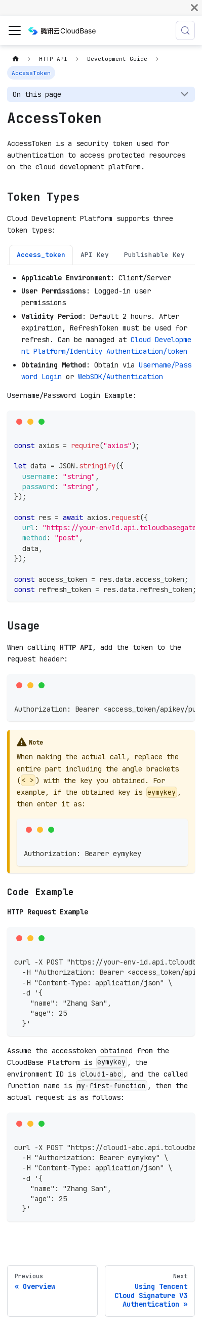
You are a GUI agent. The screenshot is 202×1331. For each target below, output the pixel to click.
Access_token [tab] (41, 254)
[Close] (194, 7)
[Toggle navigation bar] (14, 30)
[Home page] (15, 59)
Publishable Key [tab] (154, 254)
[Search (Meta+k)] (185, 30)
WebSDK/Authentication (120, 376)
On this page (37, 94)
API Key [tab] (94, 254)
